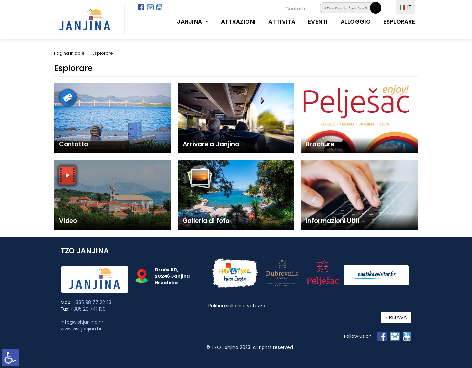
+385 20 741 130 (88, 309)
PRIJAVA (396, 317)
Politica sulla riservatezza (236, 306)
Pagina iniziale (69, 53)
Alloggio (356, 22)
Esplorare (399, 22)
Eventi (318, 22)
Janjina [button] (190, 22)
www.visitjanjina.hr (81, 328)
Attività (282, 22)
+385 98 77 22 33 (92, 302)
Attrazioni (238, 22)
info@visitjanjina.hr (82, 322)
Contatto (296, 8)
